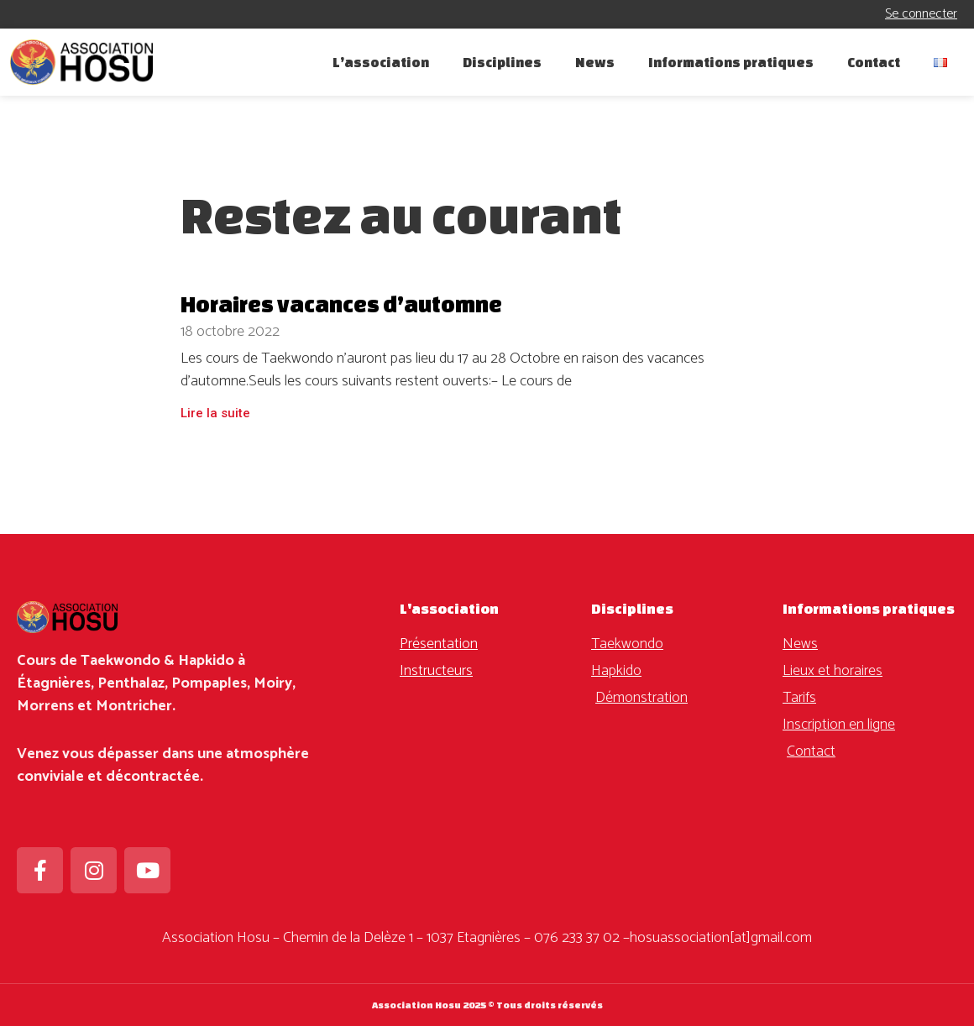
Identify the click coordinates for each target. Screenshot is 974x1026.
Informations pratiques (731, 62)
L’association (381, 62)
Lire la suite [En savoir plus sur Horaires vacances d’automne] (215, 413)
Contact (873, 62)
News (595, 62)
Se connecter (921, 14)
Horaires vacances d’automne (341, 304)
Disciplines (502, 62)
